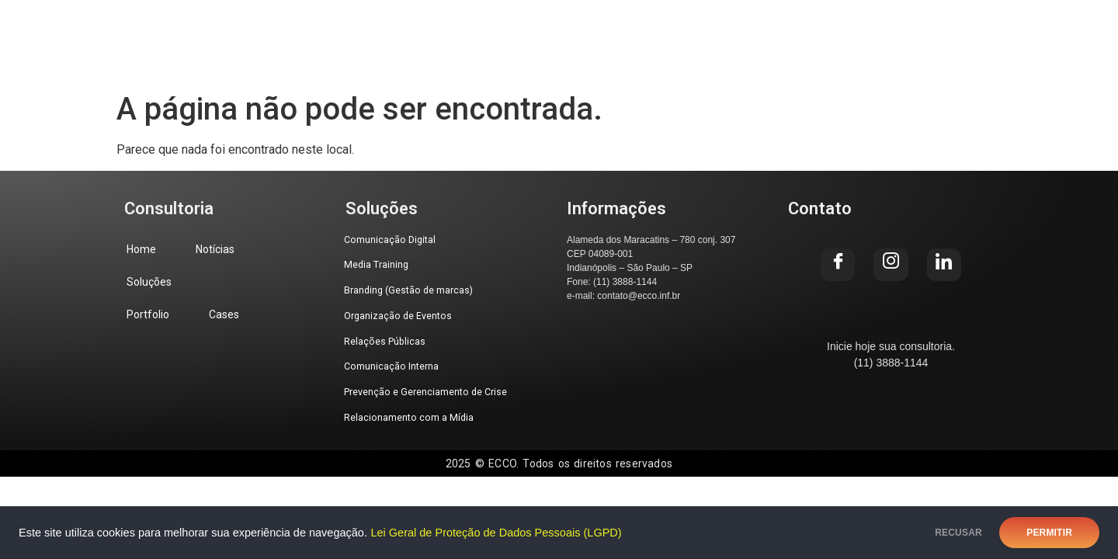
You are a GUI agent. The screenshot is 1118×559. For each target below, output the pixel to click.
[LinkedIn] (1063, 32)
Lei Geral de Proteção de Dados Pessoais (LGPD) (495, 532)
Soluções (421, 31)
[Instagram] (1008, 32)
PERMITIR (1049, 532)
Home (224, 31)
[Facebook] (954, 32)
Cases (623, 31)
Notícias (317, 31)
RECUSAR (946, 532)
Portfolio (527, 31)
